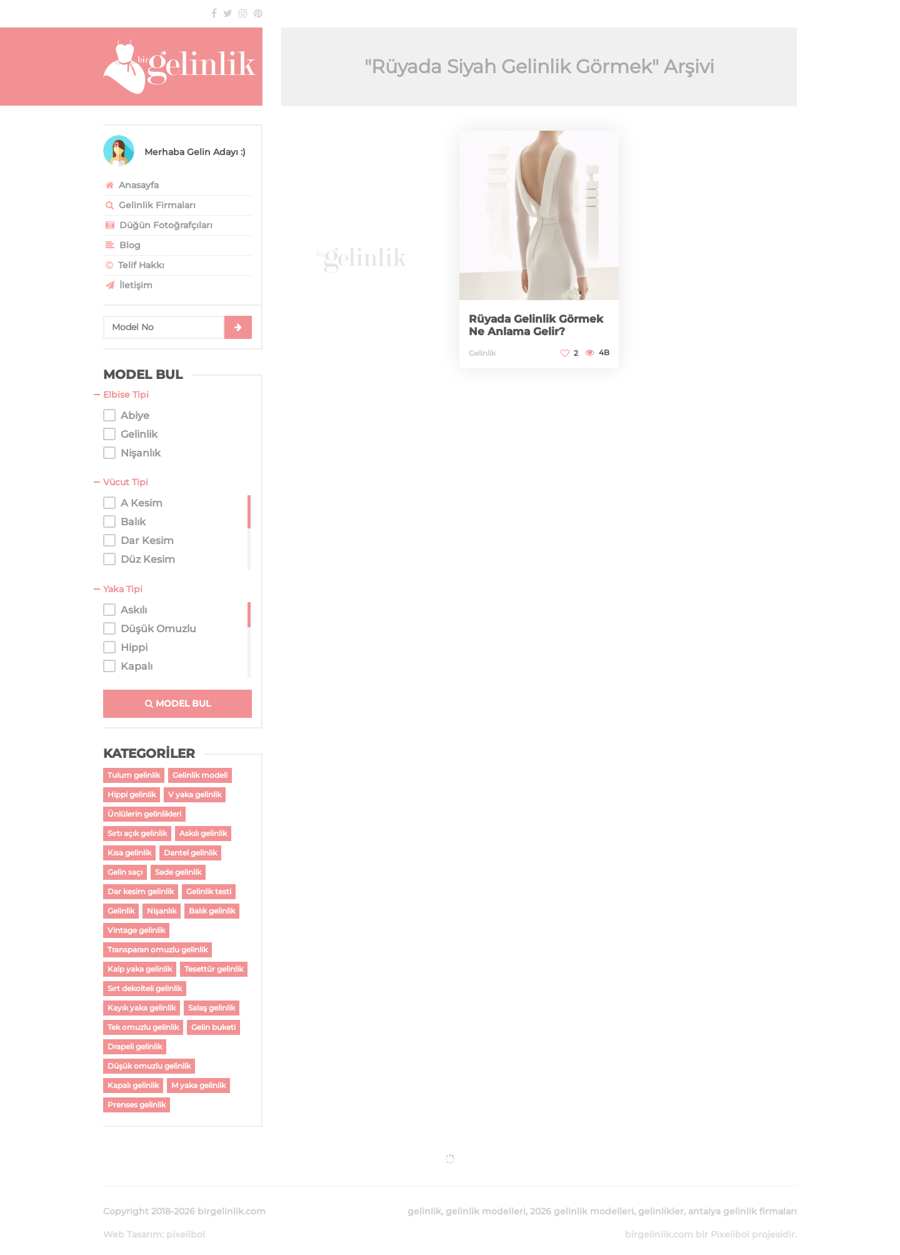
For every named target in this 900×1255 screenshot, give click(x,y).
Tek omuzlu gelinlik (143, 1027)
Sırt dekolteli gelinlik (145, 988)
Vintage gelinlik (136, 930)
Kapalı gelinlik (133, 1085)
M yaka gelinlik (198, 1085)
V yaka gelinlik (194, 794)
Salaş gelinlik (211, 1007)
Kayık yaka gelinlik (142, 1007)
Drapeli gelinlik (135, 1046)
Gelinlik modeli (200, 775)
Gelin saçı (125, 872)
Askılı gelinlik (203, 833)
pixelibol (185, 1219)
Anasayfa (131, 185)
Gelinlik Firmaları (149, 205)
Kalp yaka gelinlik (140, 969)
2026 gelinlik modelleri (582, 1196)
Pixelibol (730, 1219)
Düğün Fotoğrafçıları (157, 225)
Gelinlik (121, 910)
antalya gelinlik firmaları (742, 1196)
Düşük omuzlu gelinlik (149, 1066)
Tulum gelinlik (134, 775)
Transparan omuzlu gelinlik (158, 949)
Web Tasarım (132, 1219)
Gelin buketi (213, 1027)
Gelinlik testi (208, 891)
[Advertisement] (361, 250)
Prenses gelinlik (137, 1104)
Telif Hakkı (133, 265)
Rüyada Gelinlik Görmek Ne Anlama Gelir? (539, 325)
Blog (122, 245)
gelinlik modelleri (486, 1196)
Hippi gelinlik (132, 794)
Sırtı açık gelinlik (137, 833)
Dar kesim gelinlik (141, 891)
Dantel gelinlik (190, 852)
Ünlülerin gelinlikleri (144, 814)
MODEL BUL (178, 703)
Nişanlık (161, 910)
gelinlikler (661, 1196)
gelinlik (424, 1196)
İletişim (127, 285)
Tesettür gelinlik (213, 969)
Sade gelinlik (178, 872)
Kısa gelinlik (129, 852)
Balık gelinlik (212, 910)
